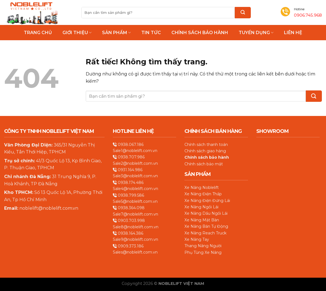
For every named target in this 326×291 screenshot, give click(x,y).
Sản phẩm (116, 32)
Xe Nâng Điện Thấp (203, 193)
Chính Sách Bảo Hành (199, 33)
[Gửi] (243, 12)
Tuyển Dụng (256, 32)
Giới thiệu (77, 32)
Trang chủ (38, 33)
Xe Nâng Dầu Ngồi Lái (206, 213)
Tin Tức (151, 33)
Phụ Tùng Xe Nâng (202, 252)
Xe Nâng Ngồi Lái (201, 206)
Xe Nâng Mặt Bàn (201, 219)
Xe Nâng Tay (196, 239)
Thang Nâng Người (202, 245)
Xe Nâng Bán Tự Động (206, 226)
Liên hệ (293, 33)
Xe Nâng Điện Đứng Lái (207, 200)
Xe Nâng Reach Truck (205, 233)
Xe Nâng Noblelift (201, 187)
